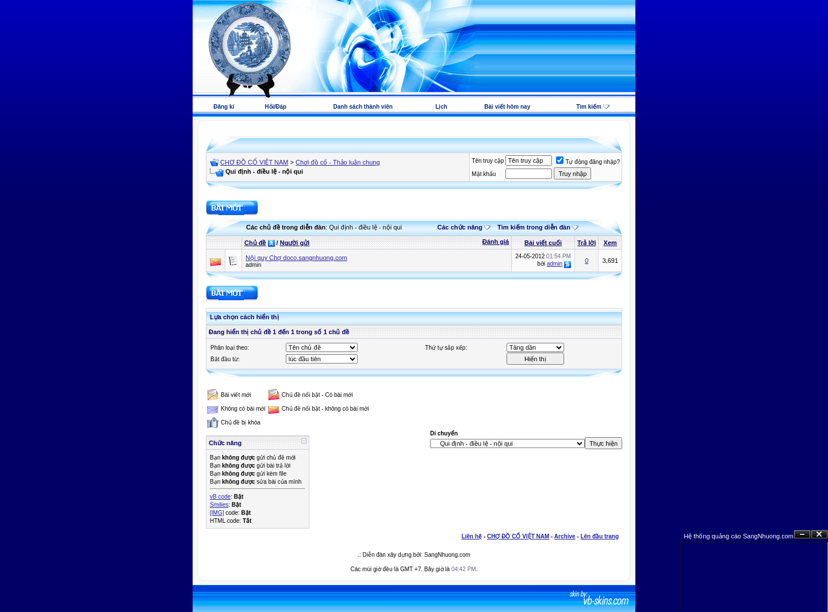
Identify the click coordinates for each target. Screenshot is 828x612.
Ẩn (802, 534)
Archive (565, 536)
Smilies (219, 505)
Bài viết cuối (543, 242)
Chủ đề (255, 242)
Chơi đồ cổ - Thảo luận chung (338, 162)
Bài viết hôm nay (507, 107)
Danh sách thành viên (363, 107)
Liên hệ (472, 536)
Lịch (441, 107)
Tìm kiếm (588, 107)
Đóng (819, 534)
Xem (610, 242)
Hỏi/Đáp (275, 107)
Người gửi (295, 242)
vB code (220, 497)
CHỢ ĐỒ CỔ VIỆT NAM (254, 162)
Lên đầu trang (599, 536)
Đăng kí (223, 107)
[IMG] (217, 513)
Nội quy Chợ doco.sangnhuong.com (296, 257)
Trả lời (586, 242)
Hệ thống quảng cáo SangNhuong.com (738, 536)
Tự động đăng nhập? (588, 162)
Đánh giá (495, 241)
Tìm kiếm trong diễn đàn (533, 227)
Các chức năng (459, 227)
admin (253, 265)
